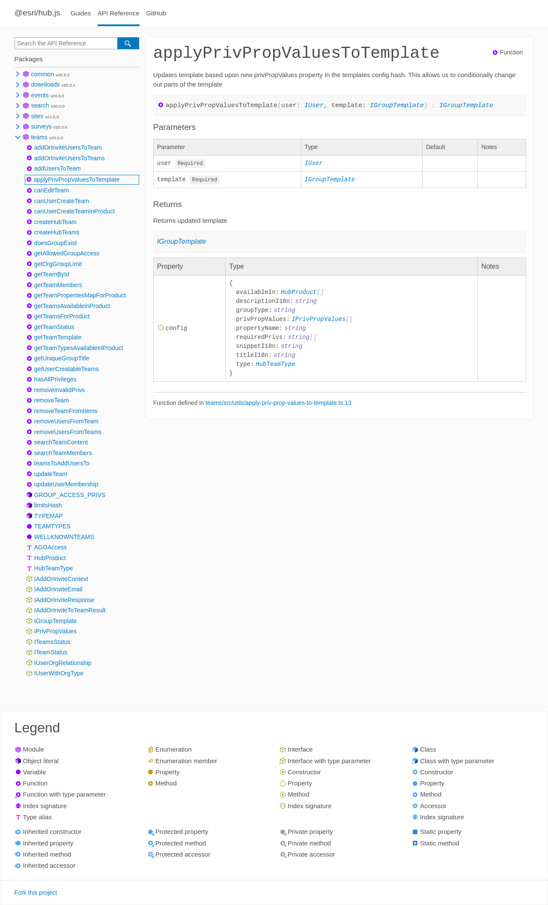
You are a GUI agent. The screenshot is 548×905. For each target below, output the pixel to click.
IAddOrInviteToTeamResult (70, 610)
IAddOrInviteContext (61, 578)
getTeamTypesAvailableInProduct (78, 348)
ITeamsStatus (52, 641)
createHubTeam (55, 222)
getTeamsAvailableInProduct (72, 306)
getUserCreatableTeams (66, 369)
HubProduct (50, 557)
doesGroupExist (55, 243)
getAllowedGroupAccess (67, 253)
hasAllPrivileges (55, 379)
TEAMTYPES (52, 526)
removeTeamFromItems (66, 411)
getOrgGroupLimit (58, 264)
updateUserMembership (66, 484)
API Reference (119, 13)
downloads (45, 84)
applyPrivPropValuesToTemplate (77, 179)
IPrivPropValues (55, 631)
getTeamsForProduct (62, 316)
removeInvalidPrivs (59, 390)
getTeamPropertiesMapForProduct (80, 295)
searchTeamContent (61, 442)
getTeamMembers (58, 285)
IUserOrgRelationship (63, 662)
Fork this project (36, 892)
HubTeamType (53, 568)
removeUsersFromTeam (66, 421)
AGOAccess (50, 547)
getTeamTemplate (58, 337)
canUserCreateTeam (61, 201)
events (39, 95)
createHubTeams (57, 232)
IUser (314, 105)
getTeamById (51, 274)
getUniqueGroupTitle (61, 358)
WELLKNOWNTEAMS (64, 536)
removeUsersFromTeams (67, 432)
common (42, 74)
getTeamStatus (54, 327)
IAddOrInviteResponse (64, 599)
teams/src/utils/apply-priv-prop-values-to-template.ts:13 (278, 402)
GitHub (156, 13)
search (40, 105)
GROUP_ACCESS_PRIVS (70, 494)
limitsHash (48, 505)
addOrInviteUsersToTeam (68, 147)
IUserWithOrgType (58, 673)
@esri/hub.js (37, 12)
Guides (81, 13)
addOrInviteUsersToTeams (69, 158)
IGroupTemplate (55, 620)
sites (37, 116)
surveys (41, 126)
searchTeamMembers (63, 453)
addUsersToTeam (57, 168)
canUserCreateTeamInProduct (74, 211)
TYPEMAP (48, 515)
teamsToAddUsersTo (61, 463)
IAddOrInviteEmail (58, 589)
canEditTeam (51, 190)
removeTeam (51, 400)
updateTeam (50, 473)
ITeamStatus (51, 652)
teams (39, 137)
